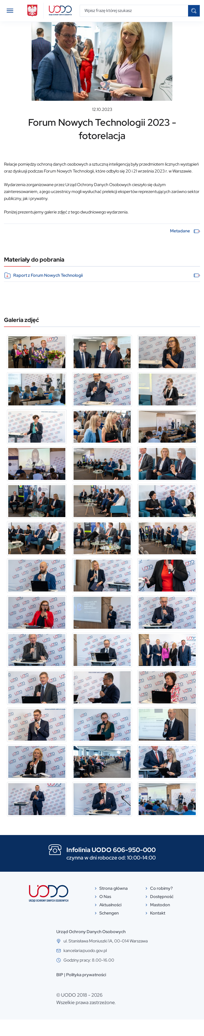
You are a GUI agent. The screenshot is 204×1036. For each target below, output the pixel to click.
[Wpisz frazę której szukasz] (134, 11)
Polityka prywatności (86, 991)
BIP (59, 991)
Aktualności (29, 30)
